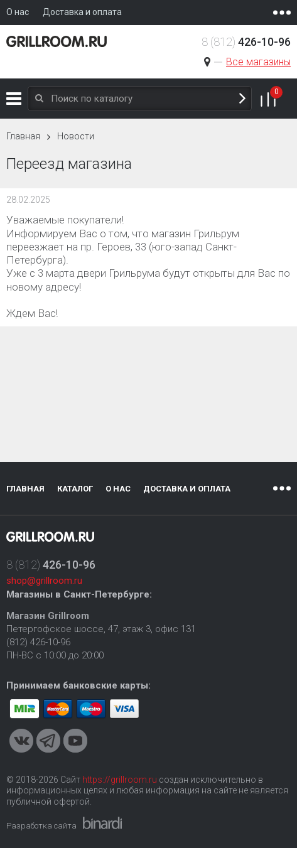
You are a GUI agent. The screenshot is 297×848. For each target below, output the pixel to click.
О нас (118, 488)
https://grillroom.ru (119, 780)
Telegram (48, 741)
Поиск (242, 99)
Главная (23, 136)
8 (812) (246, 41)
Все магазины (258, 62)
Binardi (102, 823)
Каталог (13, 98)
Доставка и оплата (186, 488)
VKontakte (21, 741)
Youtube (75, 741)
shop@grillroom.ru (44, 580)
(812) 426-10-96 (38, 642)
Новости (75, 136)
